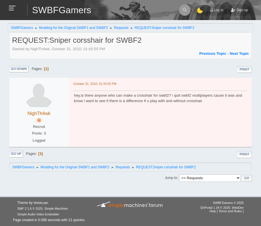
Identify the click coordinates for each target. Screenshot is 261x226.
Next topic (239, 53)
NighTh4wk (39, 113)
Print (244, 69)
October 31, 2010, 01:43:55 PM (94, 83)
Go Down (19, 69)
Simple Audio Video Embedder (38, 214)
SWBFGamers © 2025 (228, 202)
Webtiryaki (41, 202)
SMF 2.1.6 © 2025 (30, 208)
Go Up (16, 153)
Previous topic (212, 53)
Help (212, 211)
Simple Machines (56, 208)
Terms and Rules (230, 211)
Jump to (171, 178)
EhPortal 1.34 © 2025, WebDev (222, 207)
